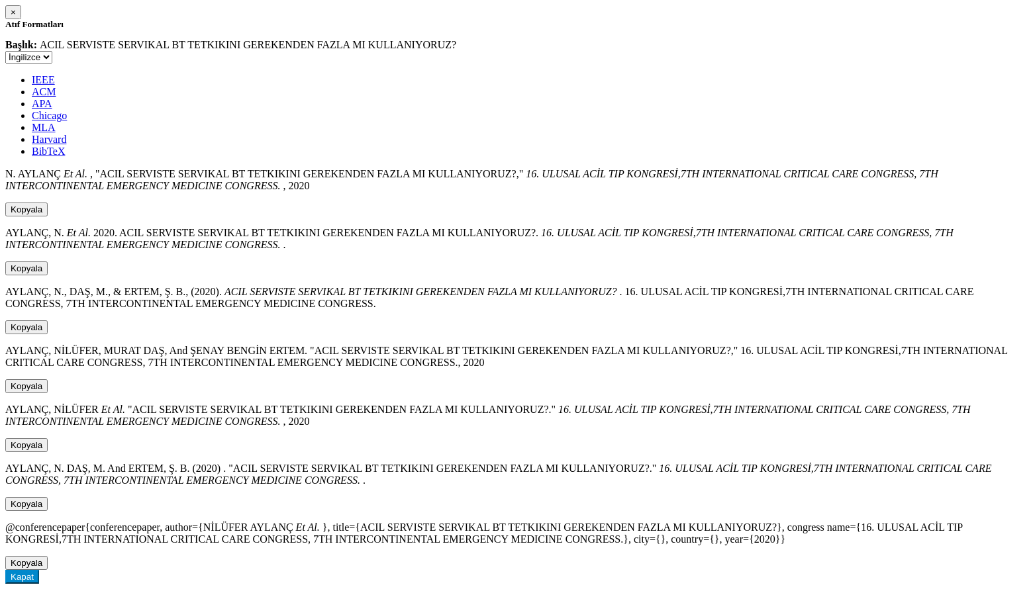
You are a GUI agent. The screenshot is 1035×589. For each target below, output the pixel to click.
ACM (44, 91)
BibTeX (48, 151)
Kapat (22, 577)
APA (42, 103)
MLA (44, 127)
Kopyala (26, 209)
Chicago (49, 115)
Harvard (49, 139)
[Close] (13, 12)
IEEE (43, 79)
